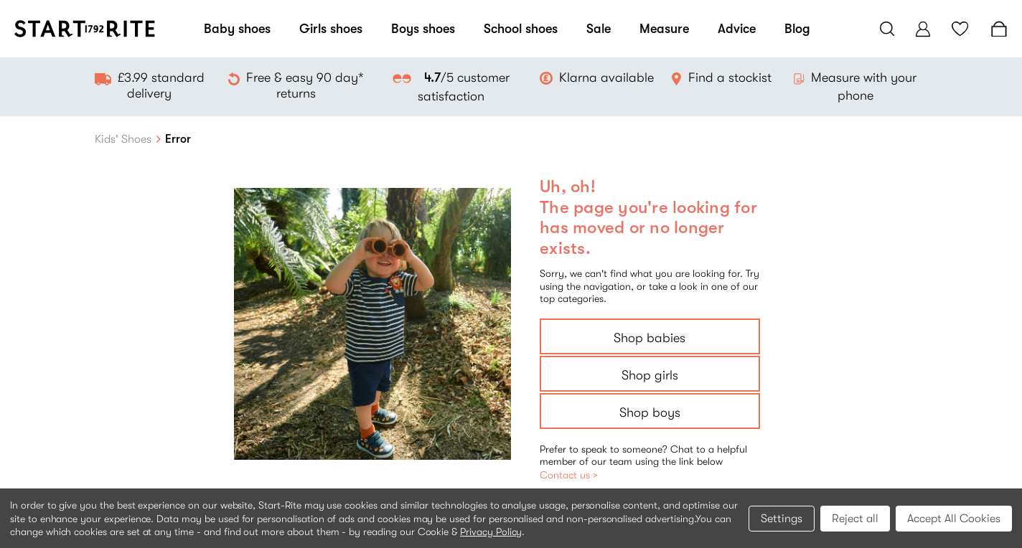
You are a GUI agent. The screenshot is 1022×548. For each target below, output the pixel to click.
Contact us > (569, 475)
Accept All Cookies (953, 518)
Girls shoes (330, 29)
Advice (737, 29)
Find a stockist (730, 77)
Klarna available (606, 77)
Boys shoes (423, 29)
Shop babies (649, 338)
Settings (781, 518)
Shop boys (649, 412)
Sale (598, 29)
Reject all (855, 518)
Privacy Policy (491, 531)
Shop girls (650, 375)
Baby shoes (237, 29)
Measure (664, 29)
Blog (797, 29)
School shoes (521, 29)
